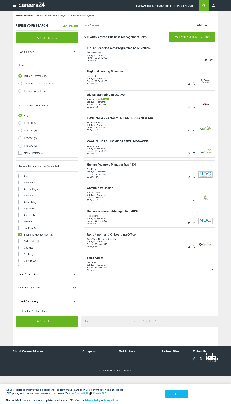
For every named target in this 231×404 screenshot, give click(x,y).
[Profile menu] (213, 5)
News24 (166, 363)
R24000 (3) (30, 130)
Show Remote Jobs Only (39, 83)
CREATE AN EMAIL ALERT (192, 37)
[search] (204, 5)
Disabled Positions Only (31, 311)
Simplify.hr (167, 358)
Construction (28, 260)
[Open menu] (14, 5)
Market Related (31, 153)
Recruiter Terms (128, 378)
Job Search (96, 25)
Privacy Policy (93, 400)
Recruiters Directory (130, 358)
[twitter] (201, 359)
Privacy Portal (111, 400)
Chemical (26, 247)
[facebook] (194, 359)
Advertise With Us (92, 363)
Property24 (167, 368)
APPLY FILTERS (47, 38)
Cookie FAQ (99, 393)
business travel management (81, 15)
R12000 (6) (30, 123)
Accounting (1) (28, 189)
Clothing (25, 254)
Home (86, 25)
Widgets (123, 373)
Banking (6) (27, 228)
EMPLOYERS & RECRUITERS (153, 5)
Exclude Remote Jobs (36, 91)
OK (176, 394)
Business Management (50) (36, 234)
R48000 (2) (30, 146)
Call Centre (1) (28, 241)
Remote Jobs (25, 65)
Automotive (27, 215)
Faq (121, 382)
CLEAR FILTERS (69, 25)
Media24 (166, 373)
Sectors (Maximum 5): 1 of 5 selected (38, 166)
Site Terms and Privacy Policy (135, 368)
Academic (26, 182)
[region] (115, 394)
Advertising (27, 202)
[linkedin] (208, 359)
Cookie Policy (82, 393)
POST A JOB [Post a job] (185, 5)
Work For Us (89, 358)
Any (26, 115)
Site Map (123, 363)
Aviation (25, 221)
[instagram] (215, 359)
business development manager (50, 15)
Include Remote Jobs (36, 76)
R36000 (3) (30, 138)
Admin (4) (26, 195)
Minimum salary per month (33, 105)
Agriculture (27, 208)
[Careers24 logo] (30, 5)
